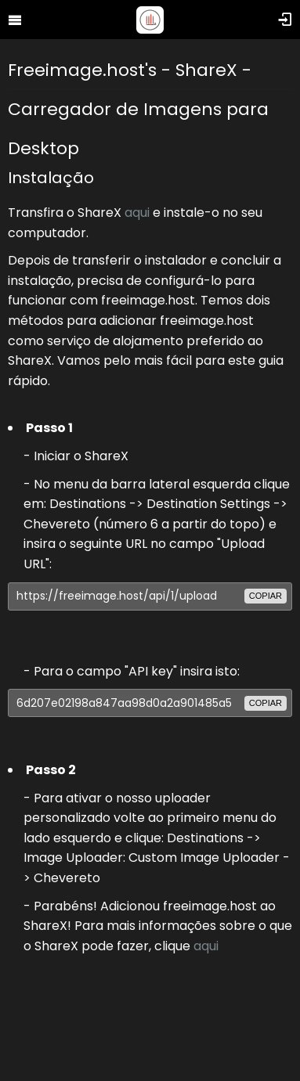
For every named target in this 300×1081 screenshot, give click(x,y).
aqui (137, 213)
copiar (265, 595)
